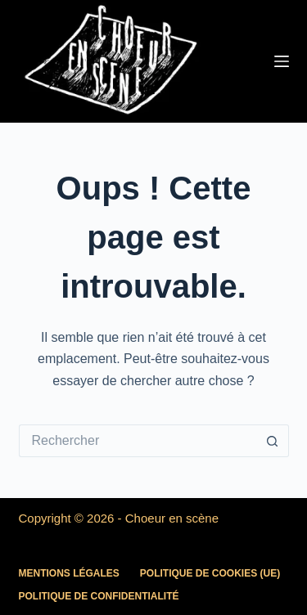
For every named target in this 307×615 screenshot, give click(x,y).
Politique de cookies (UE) (210, 573)
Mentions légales (69, 573)
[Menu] (281, 61)
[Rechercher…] (137, 440)
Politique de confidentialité (99, 596)
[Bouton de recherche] (272, 440)
